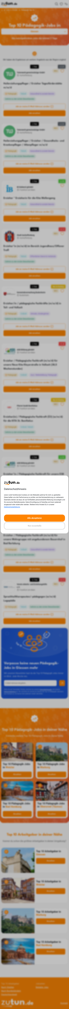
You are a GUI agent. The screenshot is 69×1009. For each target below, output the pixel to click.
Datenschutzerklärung (12, 507)
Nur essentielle (34, 526)
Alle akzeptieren (34, 518)
